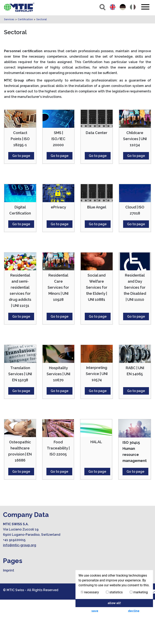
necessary (90, 592)
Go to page (21, 173)
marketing (139, 592)
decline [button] (133, 611)
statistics (114, 592)
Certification (25, 36)
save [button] (94, 611)
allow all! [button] (114, 603)
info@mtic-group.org (19, 562)
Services (9, 36)
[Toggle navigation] (145, 7)
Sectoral (41, 36)
